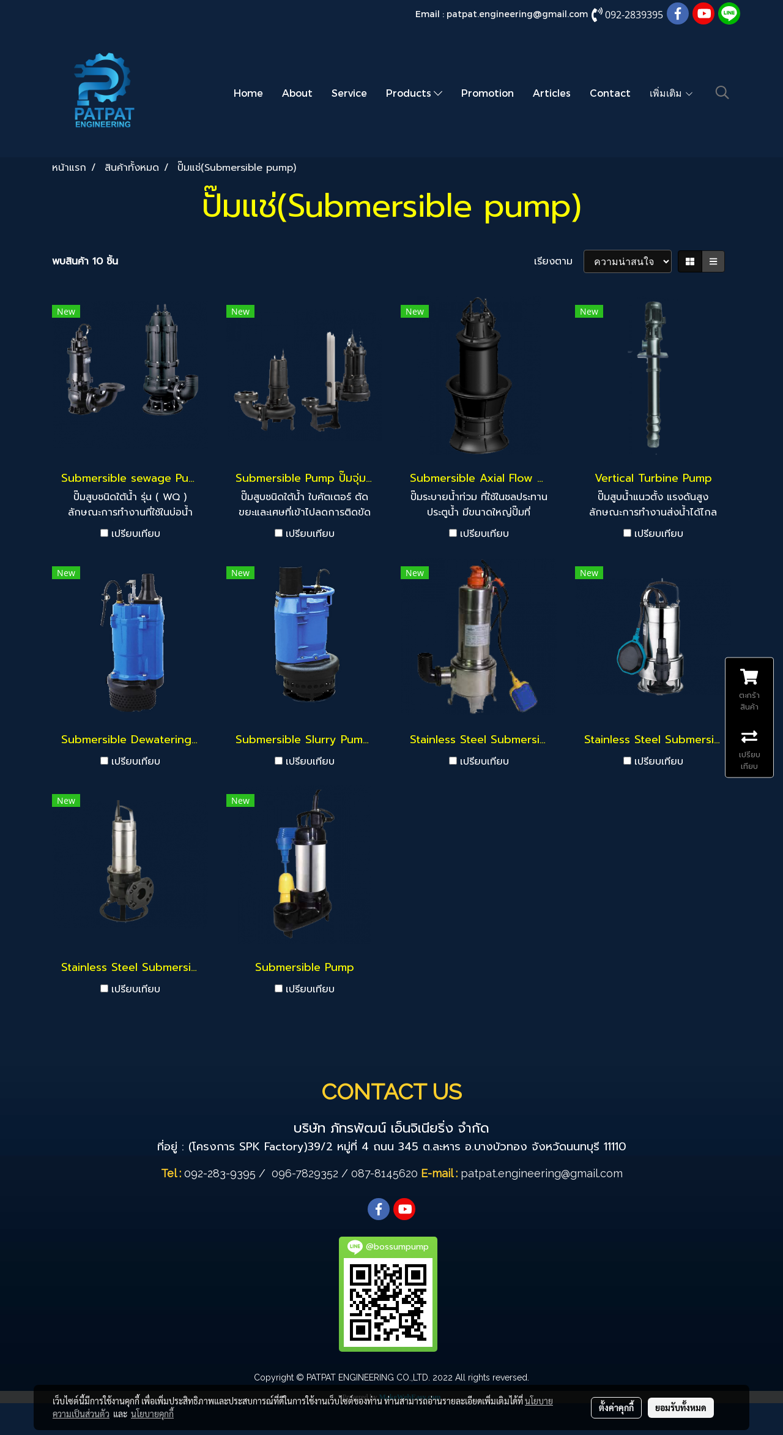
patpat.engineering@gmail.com (517, 14)
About (297, 93)
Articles (552, 93)
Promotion (487, 93)
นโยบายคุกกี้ (152, 1413)
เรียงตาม (559, 261)
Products (414, 93)
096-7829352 (305, 1173)
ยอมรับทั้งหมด (681, 1407)
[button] (722, 92)
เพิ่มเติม (672, 93)
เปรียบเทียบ (135, 533)
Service (349, 93)
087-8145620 (384, 1173)
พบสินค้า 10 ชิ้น (85, 261)
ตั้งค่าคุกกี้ (616, 1407)
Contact (610, 93)
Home (248, 93)
